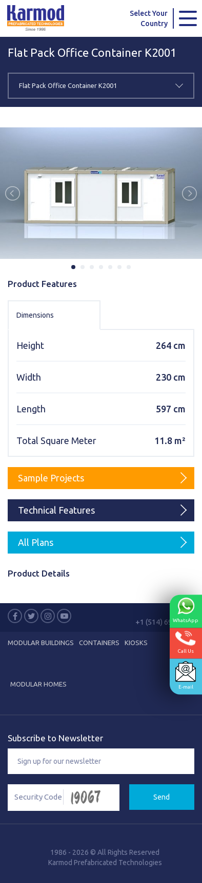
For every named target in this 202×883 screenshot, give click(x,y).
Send (161, 797)
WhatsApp (185, 610)
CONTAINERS (99, 642)
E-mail (185, 675)
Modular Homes (38, 684)
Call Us (185, 641)
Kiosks (136, 642)
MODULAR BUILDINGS (41, 642)
